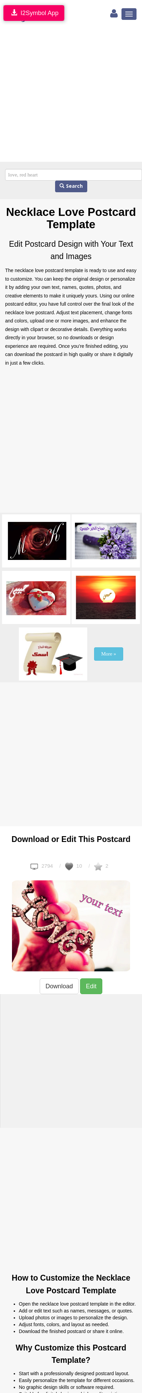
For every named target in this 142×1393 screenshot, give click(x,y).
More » (108, 654)
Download (59, 986)
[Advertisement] (64, 94)
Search (71, 186)
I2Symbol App (34, 12)
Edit (91, 986)
